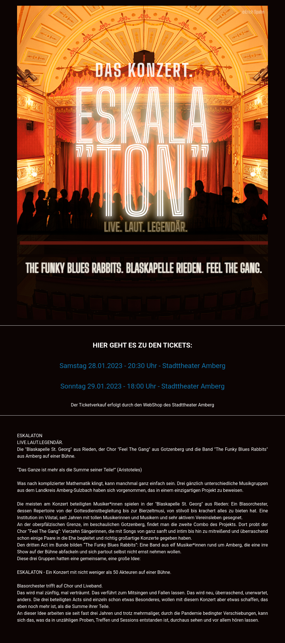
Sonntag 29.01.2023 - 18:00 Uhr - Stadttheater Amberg (142, 386)
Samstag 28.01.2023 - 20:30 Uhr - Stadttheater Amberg (142, 366)
